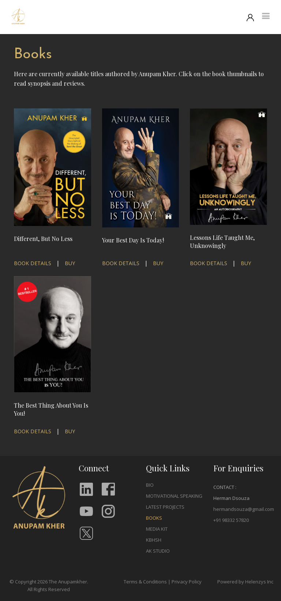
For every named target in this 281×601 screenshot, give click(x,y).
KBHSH (153, 540)
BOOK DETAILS (32, 263)
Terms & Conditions (145, 581)
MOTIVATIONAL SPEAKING (174, 496)
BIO (150, 485)
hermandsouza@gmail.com (243, 509)
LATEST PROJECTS (165, 507)
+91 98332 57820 (231, 520)
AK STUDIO (158, 551)
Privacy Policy (187, 581)
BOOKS (154, 518)
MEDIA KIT (157, 529)
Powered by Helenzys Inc (245, 581)
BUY (70, 263)
